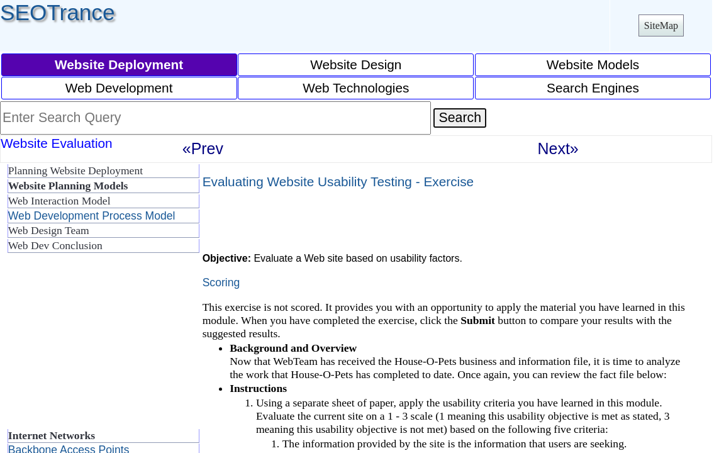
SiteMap (661, 25)
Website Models (593, 64)
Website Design (355, 64)
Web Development (119, 88)
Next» (558, 148)
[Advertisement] (100, 346)
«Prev (202, 148)
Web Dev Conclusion (55, 245)
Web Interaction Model (59, 200)
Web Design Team (48, 230)
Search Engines (593, 88)
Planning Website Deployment (75, 170)
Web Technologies (356, 88)
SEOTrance (57, 12)
